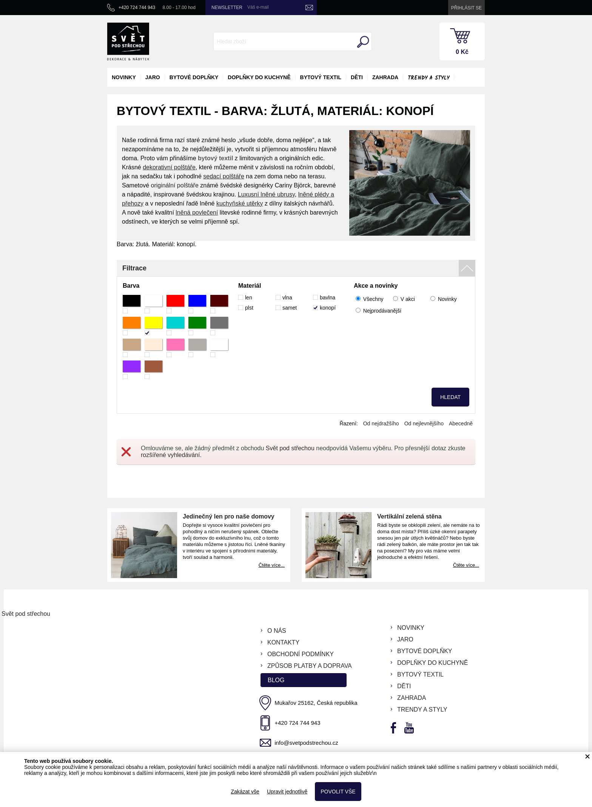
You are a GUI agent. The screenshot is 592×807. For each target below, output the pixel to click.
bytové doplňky (194, 77)
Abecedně (461, 423)
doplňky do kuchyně (259, 77)
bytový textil (320, 77)
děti (357, 77)
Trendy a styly (428, 78)
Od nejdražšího (381, 423)
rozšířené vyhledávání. (171, 455)
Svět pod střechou (290, 448)
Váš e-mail (258, 7)
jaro (152, 77)
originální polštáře (174, 185)
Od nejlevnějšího (424, 423)
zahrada (385, 77)
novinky (124, 77)
